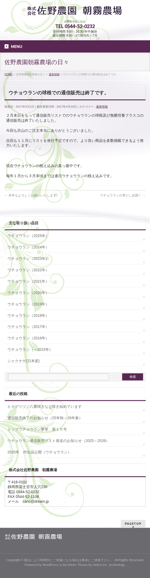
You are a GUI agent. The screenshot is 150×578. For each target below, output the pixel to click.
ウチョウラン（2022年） (28, 270)
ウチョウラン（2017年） (28, 327)
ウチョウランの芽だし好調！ (122, 195)
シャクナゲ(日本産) (23, 361)
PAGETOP (133, 523)
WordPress (51, 565)
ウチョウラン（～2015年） (30, 349)
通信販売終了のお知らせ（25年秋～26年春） (45, 418)
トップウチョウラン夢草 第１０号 (37, 429)
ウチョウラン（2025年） (28, 236)
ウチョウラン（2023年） (28, 258)
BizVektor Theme (75, 565)
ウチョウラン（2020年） (28, 293)
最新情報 (102, 106)
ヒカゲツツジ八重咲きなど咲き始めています (44, 406)
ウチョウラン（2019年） (28, 304)
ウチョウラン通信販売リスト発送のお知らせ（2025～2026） (58, 441)
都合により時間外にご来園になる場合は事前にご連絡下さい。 (68, 560)
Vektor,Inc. (100, 565)
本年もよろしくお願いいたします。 (32, 195)
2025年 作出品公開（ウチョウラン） (39, 452)
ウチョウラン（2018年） (28, 315)
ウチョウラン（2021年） (28, 281)
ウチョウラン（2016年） (28, 338)
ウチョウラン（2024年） (28, 247)
